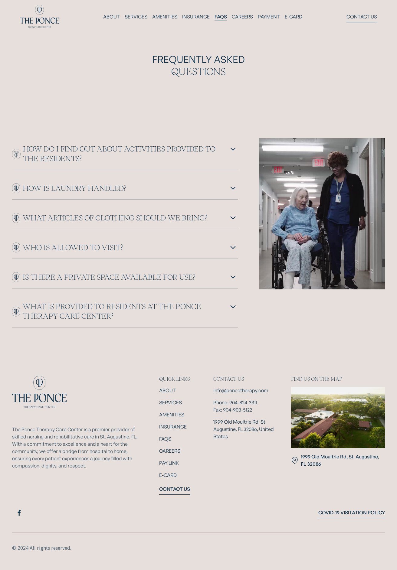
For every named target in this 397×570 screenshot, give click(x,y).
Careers (242, 17)
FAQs (221, 17)
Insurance (196, 17)
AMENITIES (164, 17)
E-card (293, 17)
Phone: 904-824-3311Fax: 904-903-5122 (235, 406)
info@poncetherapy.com (240, 390)
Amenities (171, 415)
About (111, 17)
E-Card (168, 475)
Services (136, 17)
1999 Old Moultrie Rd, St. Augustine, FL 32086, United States (243, 429)
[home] (39, 16)
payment (269, 17)
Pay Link (169, 463)
